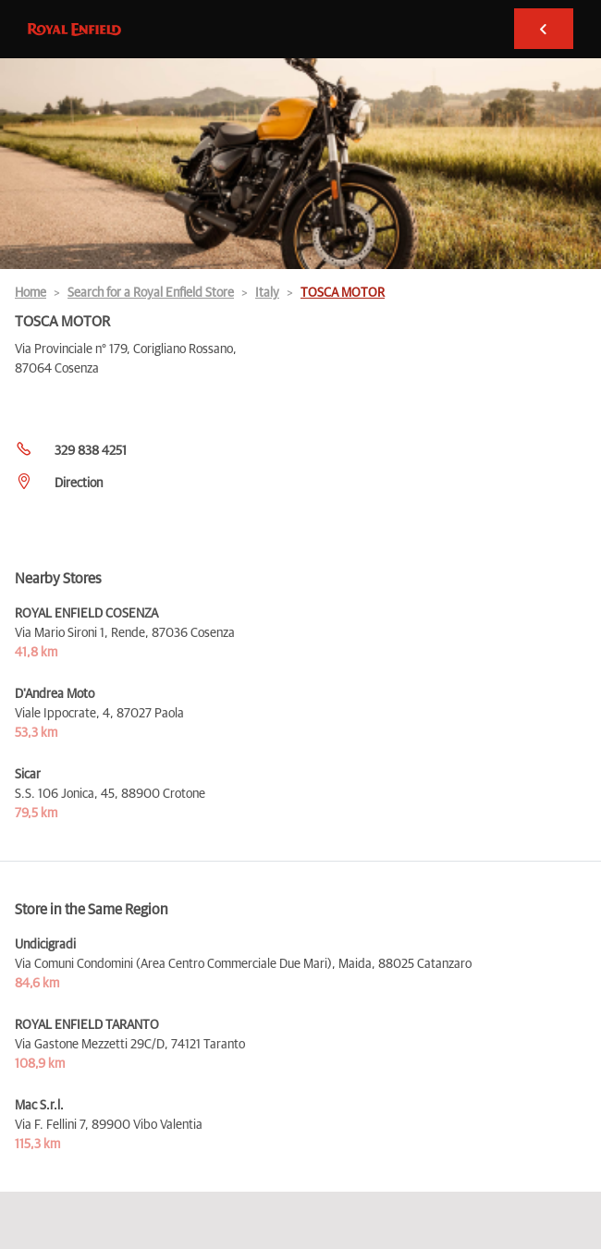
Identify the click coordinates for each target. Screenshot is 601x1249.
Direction (79, 483)
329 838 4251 (91, 451)
